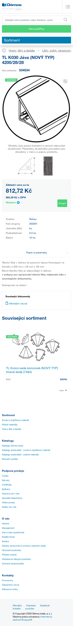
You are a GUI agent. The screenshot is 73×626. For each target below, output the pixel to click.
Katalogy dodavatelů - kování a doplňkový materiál (26, 450)
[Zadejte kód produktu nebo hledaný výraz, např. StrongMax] (36, 19)
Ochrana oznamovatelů (13, 563)
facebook (45, 605)
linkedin (17, 608)
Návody (6, 480)
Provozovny (7, 580)
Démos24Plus (36, 28)
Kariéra (5, 541)
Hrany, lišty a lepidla (22, 50)
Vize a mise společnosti (13, 532)
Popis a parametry (47, 252)
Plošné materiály (10, 424)
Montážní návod (16, 303)
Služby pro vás (9, 507)
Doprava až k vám (10, 493)
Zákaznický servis (10, 584)
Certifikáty (7, 484)
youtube (29, 608)
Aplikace (6, 489)
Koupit (62, 203)
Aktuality (17, 605)
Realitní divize (8, 537)
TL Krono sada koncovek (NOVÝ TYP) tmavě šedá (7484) (32, 370)
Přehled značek (9, 554)
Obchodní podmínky (11, 550)
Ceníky (5, 475)
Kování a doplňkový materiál (15, 420)
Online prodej (8, 502)
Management (8, 528)
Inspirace (31, 605)
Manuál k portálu (10, 459)
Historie (5, 523)
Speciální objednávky (12, 498)
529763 (63, 379)
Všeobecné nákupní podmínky (16, 559)
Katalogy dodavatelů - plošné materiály (20, 454)
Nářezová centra (10, 589)
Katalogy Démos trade (12, 445)
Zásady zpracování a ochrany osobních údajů (24, 545)
